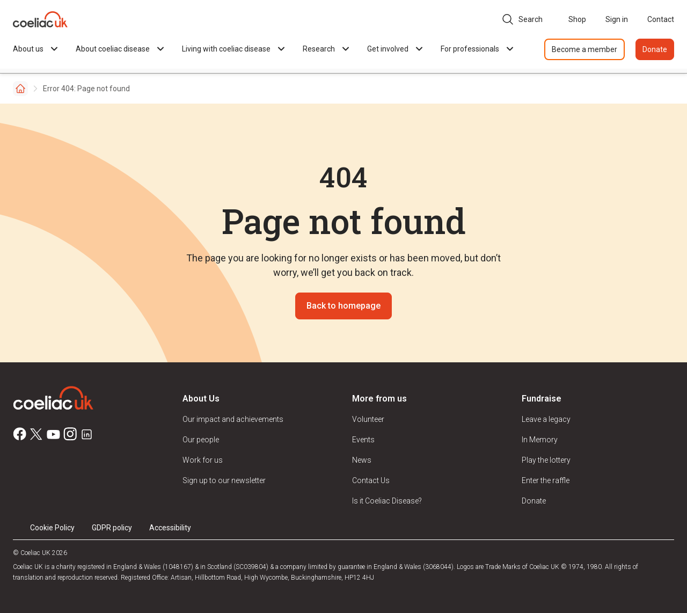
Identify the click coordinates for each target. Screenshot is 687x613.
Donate (654, 49)
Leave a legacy (546, 419)
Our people (200, 439)
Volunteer (368, 419)
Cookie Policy (52, 527)
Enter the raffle (545, 480)
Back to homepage (343, 306)
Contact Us (371, 480)
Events (363, 439)
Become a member (584, 49)
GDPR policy (112, 527)
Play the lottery (546, 460)
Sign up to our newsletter (224, 480)
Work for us (202, 460)
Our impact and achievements (232, 419)
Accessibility (170, 527)
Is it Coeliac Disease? (387, 501)
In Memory (540, 439)
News (361, 460)
